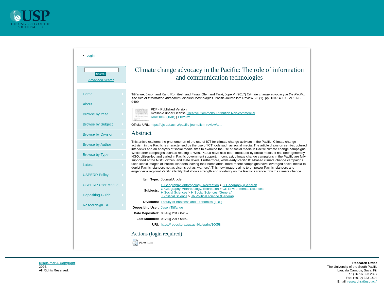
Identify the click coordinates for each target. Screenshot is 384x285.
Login (91, 55)
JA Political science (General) (212, 196)
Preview (184, 117)
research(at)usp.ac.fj (362, 281)
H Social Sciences (174, 192)
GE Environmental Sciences (243, 189)
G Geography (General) (240, 185)
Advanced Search (101, 80)
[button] (135, 242)
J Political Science (174, 196)
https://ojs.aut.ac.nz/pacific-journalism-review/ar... (186, 124)
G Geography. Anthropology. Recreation (190, 185)
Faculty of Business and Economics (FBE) (191, 202)
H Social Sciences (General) (211, 192)
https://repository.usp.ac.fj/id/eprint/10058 (191, 224)
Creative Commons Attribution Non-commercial (221, 113)
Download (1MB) (163, 117)
